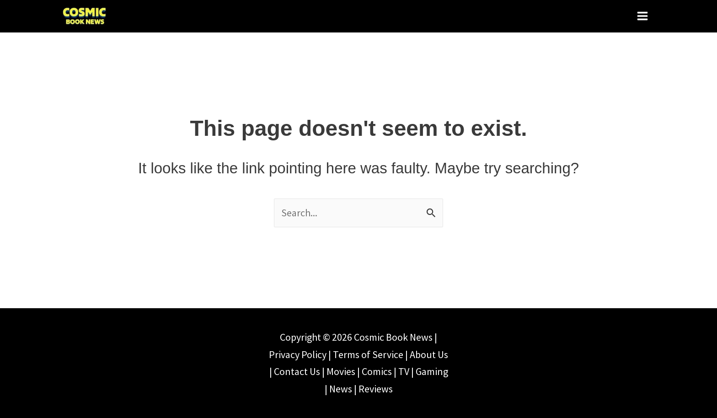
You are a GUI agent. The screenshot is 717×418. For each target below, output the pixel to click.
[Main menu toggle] (642, 16)
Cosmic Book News (393, 337)
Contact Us (297, 371)
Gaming (432, 371)
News (340, 388)
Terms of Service (368, 354)
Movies (340, 371)
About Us (429, 354)
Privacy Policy (297, 354)
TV (403, 371)
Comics (377, 371)
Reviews (375, 388)
